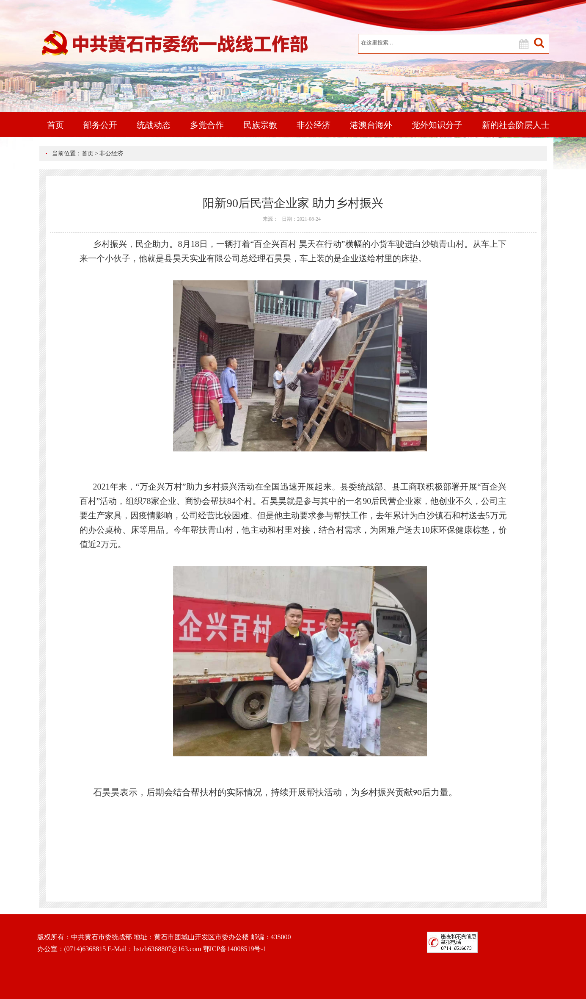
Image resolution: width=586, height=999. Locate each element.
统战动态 (154, 125)
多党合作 (207, 125)
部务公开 (100, 125)
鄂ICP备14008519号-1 (235, 948)
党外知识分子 (437, 125)
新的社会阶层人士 (516, 125)
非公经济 (313, 125)
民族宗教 (260, 125)
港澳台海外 (371, 125)
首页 (55, 125)
